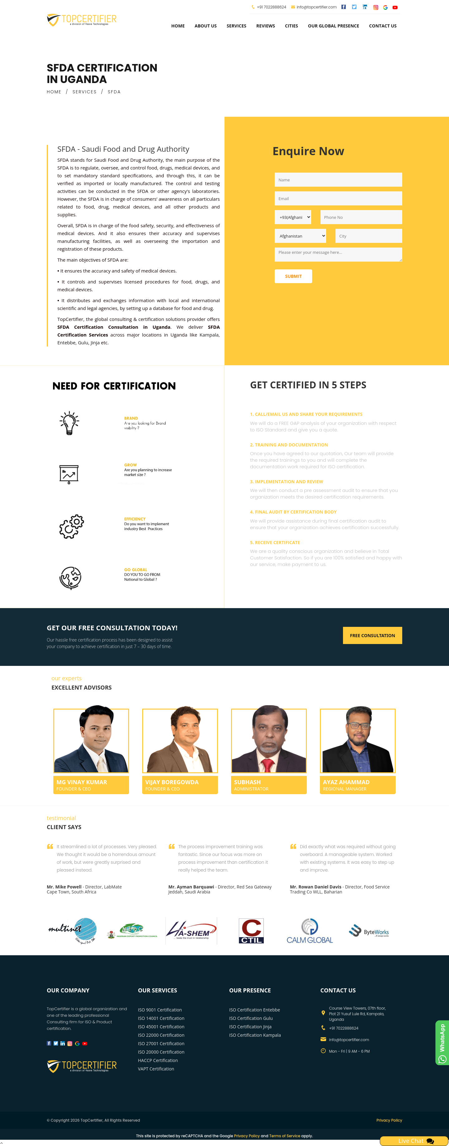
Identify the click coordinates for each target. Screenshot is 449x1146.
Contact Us (383, 26)
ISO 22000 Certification (161, 1035)
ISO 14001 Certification (161, 1018)
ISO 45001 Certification (161, 1027)
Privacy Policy (389, 1120)
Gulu (83, 342)
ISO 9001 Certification (160, 1010)
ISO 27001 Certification (161, 1043)
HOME (54, 92)
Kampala (209, 335)
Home (178, 26)
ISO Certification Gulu (251, 1018)
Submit (293, 276)
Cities (291, 26)
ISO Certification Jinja (250, 1027)
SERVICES (85, 92)
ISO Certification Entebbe (254, 1010)
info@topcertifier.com (314, 7)
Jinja (95, 342)
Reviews (265, 26)
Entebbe (66, 342)
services (236, 26)
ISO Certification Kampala (255, 1035)
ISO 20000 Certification (161, 1052)
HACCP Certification (158, 1060)
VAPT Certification (156, 1069)
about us (206, 26)
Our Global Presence (333, 26)
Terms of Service (284, 1136)
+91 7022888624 (271, 7)
